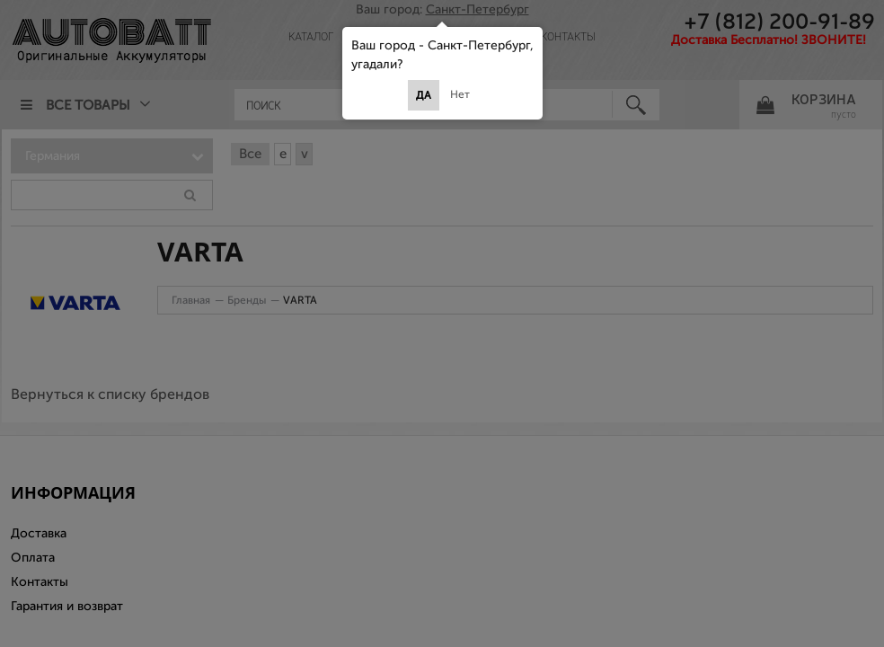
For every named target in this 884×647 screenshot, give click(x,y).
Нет (460, 94)
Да (423, 95)
